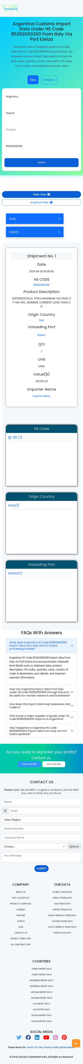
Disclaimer (69, 1047)
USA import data (41, 1003)
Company (49, 80)
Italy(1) (13, 505)
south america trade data (62, 927)
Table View (41, 194)
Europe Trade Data (62, 909)
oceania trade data (62, 921)
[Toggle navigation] (76, 8)
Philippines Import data (41, 980)
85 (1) (17, 437)
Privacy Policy (52, 1047)
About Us (21, 892)
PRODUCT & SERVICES (20, 903)
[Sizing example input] (41, 802)
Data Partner (54, 764)
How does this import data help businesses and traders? (39, 705)
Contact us (20, 932)
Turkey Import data (41, 968)
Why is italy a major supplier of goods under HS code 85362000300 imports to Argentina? (39, 717)
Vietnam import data (41, 992)
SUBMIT (41, 868)
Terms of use (34, 1047)
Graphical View (41, 202)
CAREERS (20, 909)
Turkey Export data (41, 974)
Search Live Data (62, 932)
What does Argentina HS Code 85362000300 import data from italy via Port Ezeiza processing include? (38, 646)
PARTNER (21, 915)
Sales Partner (29, 764)
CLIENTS (21, 921)
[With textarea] (41, 857)
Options (74, 846)
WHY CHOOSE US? (20, 897)
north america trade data (62, 915)
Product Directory (21, 938)
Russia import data (41, 1015)
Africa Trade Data (62, 897)
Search (41, 162)
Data (33, 80)
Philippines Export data (41, 986)
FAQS (20, 927)
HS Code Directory (21, 944)
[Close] (59, 218)
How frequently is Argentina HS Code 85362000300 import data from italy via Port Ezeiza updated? (38, 731)
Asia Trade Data (62, 903)
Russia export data (41, 1021)
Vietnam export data (41, 998)
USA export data (41, 1009)
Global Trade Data (62, 892)
